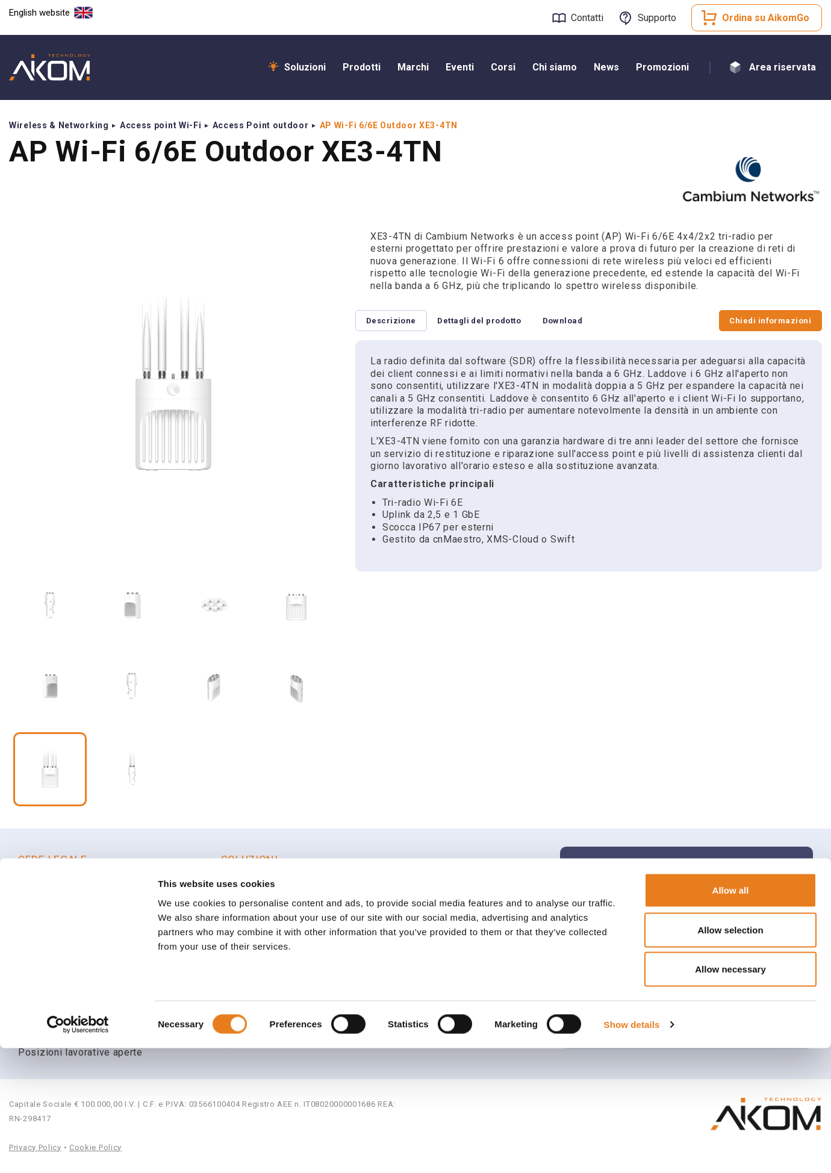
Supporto (657, 17)
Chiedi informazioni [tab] (766, 321)
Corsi (503, 67)
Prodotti (362, 67)
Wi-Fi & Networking (277, 886)
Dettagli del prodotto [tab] (492, 321)
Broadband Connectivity (287, 901)
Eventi (460, 67)
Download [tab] (585, 321)
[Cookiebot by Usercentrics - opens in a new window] (78, 1149)
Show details (632, 1149)
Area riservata (782, 67)
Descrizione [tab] (395, 321)
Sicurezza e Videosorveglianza (304, 917)
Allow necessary (730, 1094)
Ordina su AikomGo (765, 17)
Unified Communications (288, 964)
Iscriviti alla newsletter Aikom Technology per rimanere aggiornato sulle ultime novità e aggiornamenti (693, 885)
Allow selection (730, 1055)
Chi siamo (554, 67)
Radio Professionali (279, 933)
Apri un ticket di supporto (659, 949)
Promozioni (662, 67)
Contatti (587, 17)
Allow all (730, 1015)
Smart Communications (285, 948)
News (606, 67)
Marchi (413, 67)
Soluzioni (305, 67)
